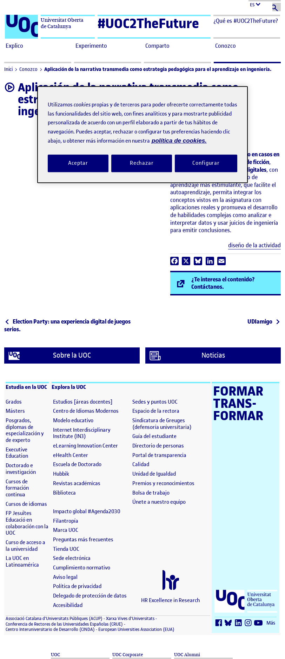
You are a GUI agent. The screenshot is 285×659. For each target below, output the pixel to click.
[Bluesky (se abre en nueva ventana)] (230, 623)
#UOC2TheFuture (148, 23)
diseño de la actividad (254, 245)
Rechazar (142, 163)
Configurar (206, 163)
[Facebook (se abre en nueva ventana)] (220, 623)
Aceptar (78, 163)
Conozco (28, 69)
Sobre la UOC (49, 355)
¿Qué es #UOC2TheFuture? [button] (245, 21)
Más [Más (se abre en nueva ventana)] (270, 623)
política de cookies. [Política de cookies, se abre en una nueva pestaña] (179, 141)
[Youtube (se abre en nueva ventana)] (259, 623)
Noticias (187, 355)
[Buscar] (276, 7)
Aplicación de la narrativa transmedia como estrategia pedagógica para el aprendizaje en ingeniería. (157, 69)
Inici (8, 69)
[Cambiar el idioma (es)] (264, 4)
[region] (142, 134)
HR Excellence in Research (170, 600)
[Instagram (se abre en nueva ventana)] (249, 623)
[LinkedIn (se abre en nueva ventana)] (240, 623)
